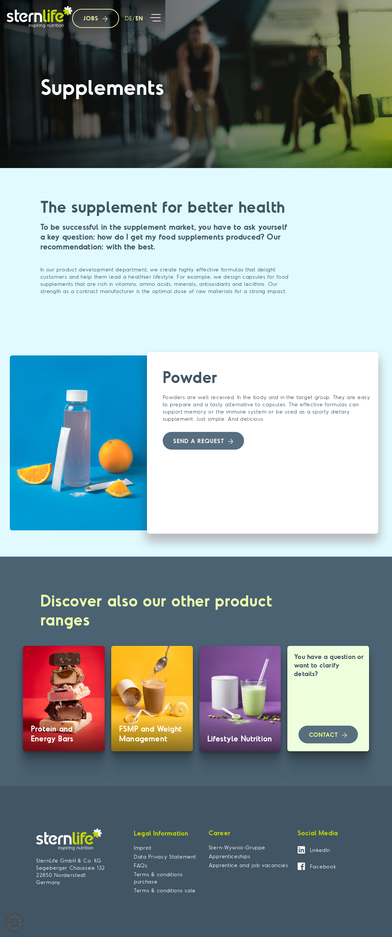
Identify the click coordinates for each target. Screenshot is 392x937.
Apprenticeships (230, 856)
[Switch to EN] (138, 18)
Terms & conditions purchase (158, 878)
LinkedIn (320, 850)
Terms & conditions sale (165, 890)
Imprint (143, 847)
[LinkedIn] (301, 850)
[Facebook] (301, 866)
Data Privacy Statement (165, 856)
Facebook (323, 866)
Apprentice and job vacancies (248, 865)
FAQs (141, 865)
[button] (155, 18)
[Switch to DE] (127, 18)
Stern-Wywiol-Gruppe (237, 847)
